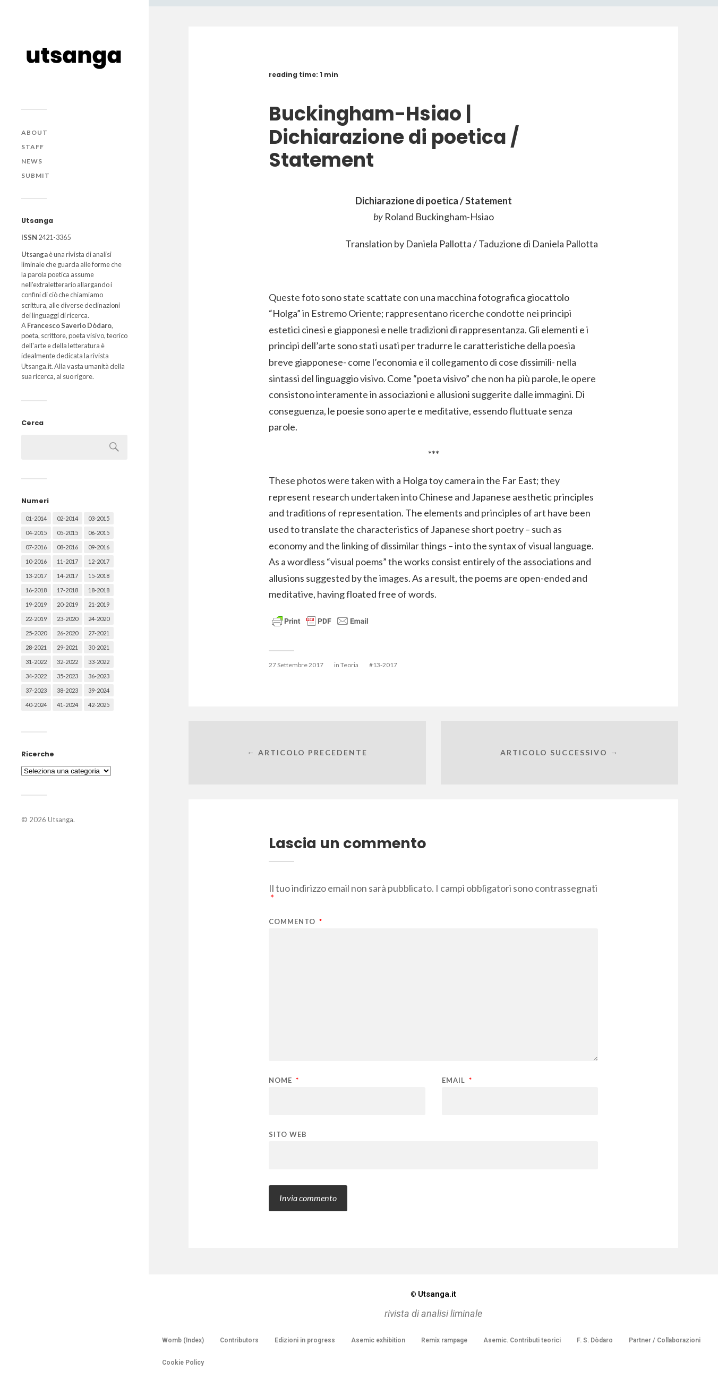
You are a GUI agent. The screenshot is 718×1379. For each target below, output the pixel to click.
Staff (32, 147)
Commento (295, 921)
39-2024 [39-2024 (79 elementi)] (98, 690)
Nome (284, 1080)
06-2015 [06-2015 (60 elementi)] (98, 532)
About (34, 132)
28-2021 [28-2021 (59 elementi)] (36, 647)
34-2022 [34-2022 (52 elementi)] (36, 676)
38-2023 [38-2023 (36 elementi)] (67, 690)
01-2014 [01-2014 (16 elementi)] (36, 518)
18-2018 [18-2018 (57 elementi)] (98, 590)
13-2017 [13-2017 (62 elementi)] (36, 575)
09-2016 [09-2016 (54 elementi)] (98, 547)
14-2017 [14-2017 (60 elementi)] (67, 575)
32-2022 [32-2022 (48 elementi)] (67, 661)
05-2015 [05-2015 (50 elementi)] (67, 532)
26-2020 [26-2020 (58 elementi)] (67, 633)
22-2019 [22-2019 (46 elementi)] (36, 618)
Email (457, 1080)
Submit (35, 175)
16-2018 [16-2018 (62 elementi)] (36, 590)
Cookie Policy (183, 1362)
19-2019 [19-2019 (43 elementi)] (36, 604)
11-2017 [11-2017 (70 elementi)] (67, 561)
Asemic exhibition (378, 1340)
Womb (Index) (183, 1340)
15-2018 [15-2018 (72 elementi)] (98, 575)
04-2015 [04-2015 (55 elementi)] (36, 532)
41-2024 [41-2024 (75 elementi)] (67, 704)
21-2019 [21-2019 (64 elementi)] (98, 604)
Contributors (239, 1340)
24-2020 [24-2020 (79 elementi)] (98, 618)
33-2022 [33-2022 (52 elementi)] (98, 661)
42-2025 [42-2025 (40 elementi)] (98, 704)
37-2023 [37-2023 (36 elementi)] (36, 690)
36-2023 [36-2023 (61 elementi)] (98, 676)
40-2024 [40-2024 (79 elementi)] (36, 704)
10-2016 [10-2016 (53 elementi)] (36, 561)
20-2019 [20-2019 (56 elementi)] (67, 604)
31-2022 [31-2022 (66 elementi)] (36, 661)
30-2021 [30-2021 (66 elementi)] (98, 647)
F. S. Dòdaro (595, 1340)
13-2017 (385, 665)
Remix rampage (444, 1340)
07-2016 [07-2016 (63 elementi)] (36, 547)
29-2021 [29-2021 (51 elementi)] (67, 647)
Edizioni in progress (305, 1340)
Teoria (349, 665)
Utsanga (60, 819)
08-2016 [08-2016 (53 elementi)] (67, 547)
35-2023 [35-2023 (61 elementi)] (67, 676)
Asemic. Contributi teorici (522, 1340)
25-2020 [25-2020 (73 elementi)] (36, 633)
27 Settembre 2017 (296, 665)
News (31, 161)
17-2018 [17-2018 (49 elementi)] (67, 590)
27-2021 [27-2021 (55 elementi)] (98, 633)
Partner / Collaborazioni (664, 1340)
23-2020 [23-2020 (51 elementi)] (67, 618)
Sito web (288, 1134)
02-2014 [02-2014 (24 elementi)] (67, 518)
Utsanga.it (433, 1294)
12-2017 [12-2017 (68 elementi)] (98, 561)
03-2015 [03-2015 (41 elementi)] (98, 518)
